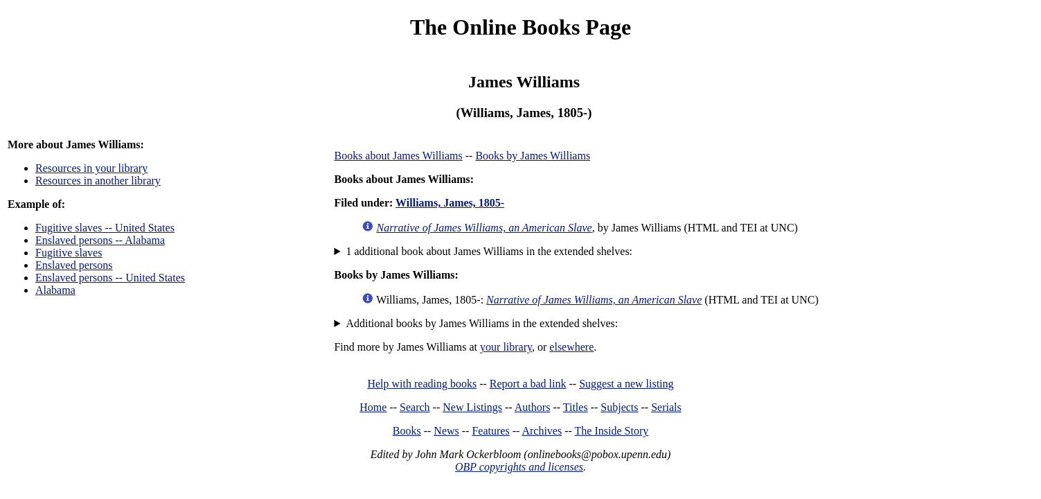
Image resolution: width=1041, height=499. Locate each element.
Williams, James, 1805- (449, 203)
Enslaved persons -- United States (110, 277)
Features (490, 431)
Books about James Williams (398, 155)
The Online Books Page (520, 27)
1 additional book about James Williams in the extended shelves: (489, 251)
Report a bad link (528, 383)
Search (415, 407)
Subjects (619, 407)
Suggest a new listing (626, 383)
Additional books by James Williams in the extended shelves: (482, 323)
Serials (666, 407)
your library (506, 347)
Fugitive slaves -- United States (105, 228)
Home (372, 407)
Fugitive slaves (68, 253)
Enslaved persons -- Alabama (100, 240)
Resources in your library (91, 168)
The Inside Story (612, 431)
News (446, 431)
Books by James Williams (532, 155)
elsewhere (571, 347)
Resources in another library (98, 180)
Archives (542, 431)
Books (407, 431)
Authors (533, 407)
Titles (575, 407)
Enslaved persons (74, 265)
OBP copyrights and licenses (519, 467)
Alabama (55, 290)
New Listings (472, 407)
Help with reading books (422, 383)
